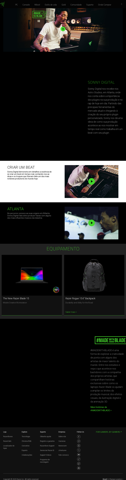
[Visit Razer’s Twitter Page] (79, 450)
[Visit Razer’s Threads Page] (79, 446)
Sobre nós (62, 436)
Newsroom (63, 446)
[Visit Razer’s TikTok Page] (79, 459)
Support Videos (45, 455)
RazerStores (8, 436)
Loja (4, 432)
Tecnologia (26, 436)
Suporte (43, 432)
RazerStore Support (47, 446)
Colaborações (27, 455)
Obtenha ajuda (45, 436)
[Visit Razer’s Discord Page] (79, 468)
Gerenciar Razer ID (47, 450)
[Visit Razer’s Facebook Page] (79, 437)
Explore (24, 432)
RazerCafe (7, 441)
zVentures (62, 450)
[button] (122, 4)
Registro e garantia (47, 441)
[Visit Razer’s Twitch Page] (79, 463)
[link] (2, 4)
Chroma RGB (26, 441)
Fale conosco (64, 455)
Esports (24, 450)
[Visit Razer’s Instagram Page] (79, 441)
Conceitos (25, 446)
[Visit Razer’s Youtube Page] (79, 455)
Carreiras (62, 441)
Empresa (62, 432)
